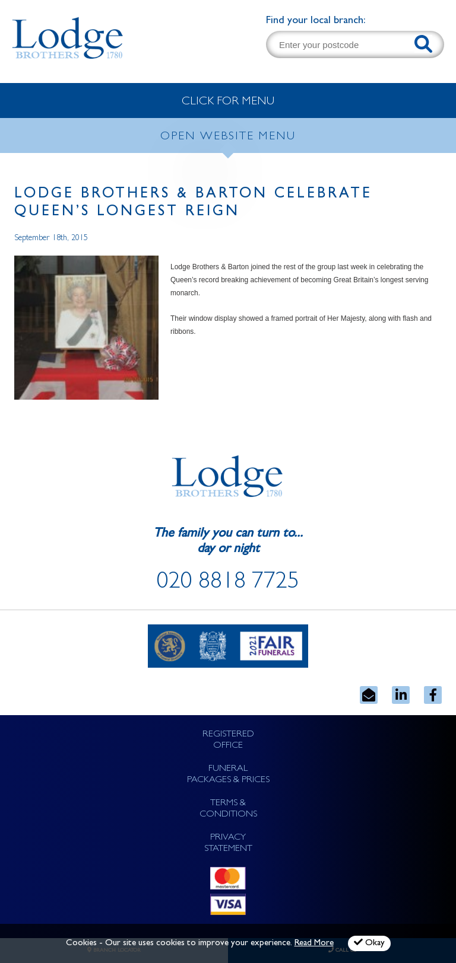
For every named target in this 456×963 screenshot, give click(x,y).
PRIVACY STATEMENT (228, 843)
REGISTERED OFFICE (228, 740)
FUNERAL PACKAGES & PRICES (228, 774)
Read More (314, 943)
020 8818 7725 (228, 583)
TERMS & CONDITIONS (228, 809)
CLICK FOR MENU (228, 102)
